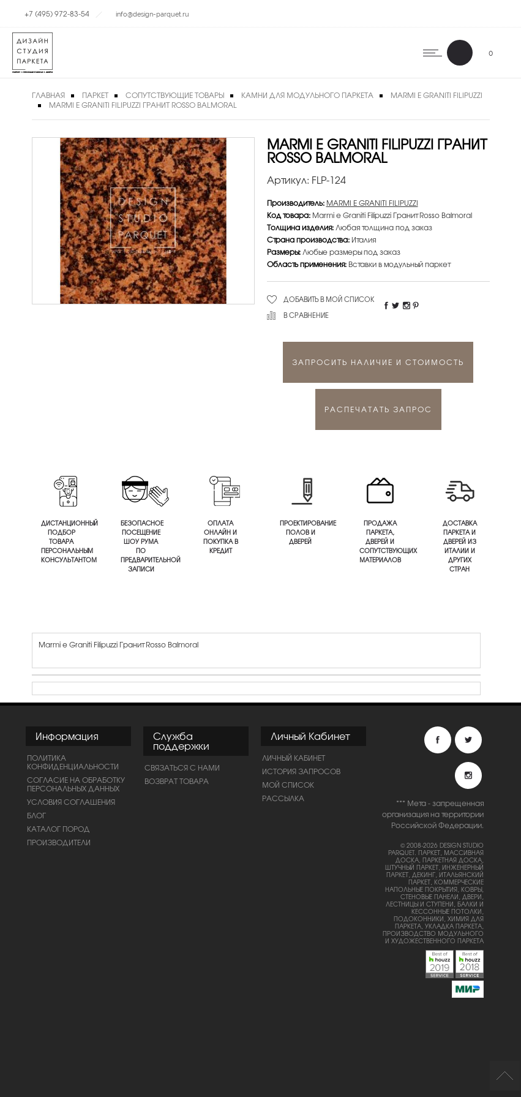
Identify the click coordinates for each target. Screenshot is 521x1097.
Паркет (95, 94)
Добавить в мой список (329, 299)
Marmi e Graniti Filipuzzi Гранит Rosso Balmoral (143, 104)
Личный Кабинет (293, 757)
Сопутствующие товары (175, 94)
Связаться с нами (182, 767)
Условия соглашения (71, 801)
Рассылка (283, 798)
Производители (59, 842)
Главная (48, 94)
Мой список (288, 784)
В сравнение (306, 315)
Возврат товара (176, 780)
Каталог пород (58, 828)
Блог (36, 815)
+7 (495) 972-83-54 (56, 13)
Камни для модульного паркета (307, 94)
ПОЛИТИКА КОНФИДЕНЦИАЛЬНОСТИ (73, 762)
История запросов (301, 771)
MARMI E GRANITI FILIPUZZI (372, 202)
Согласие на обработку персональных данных (76, 784)
